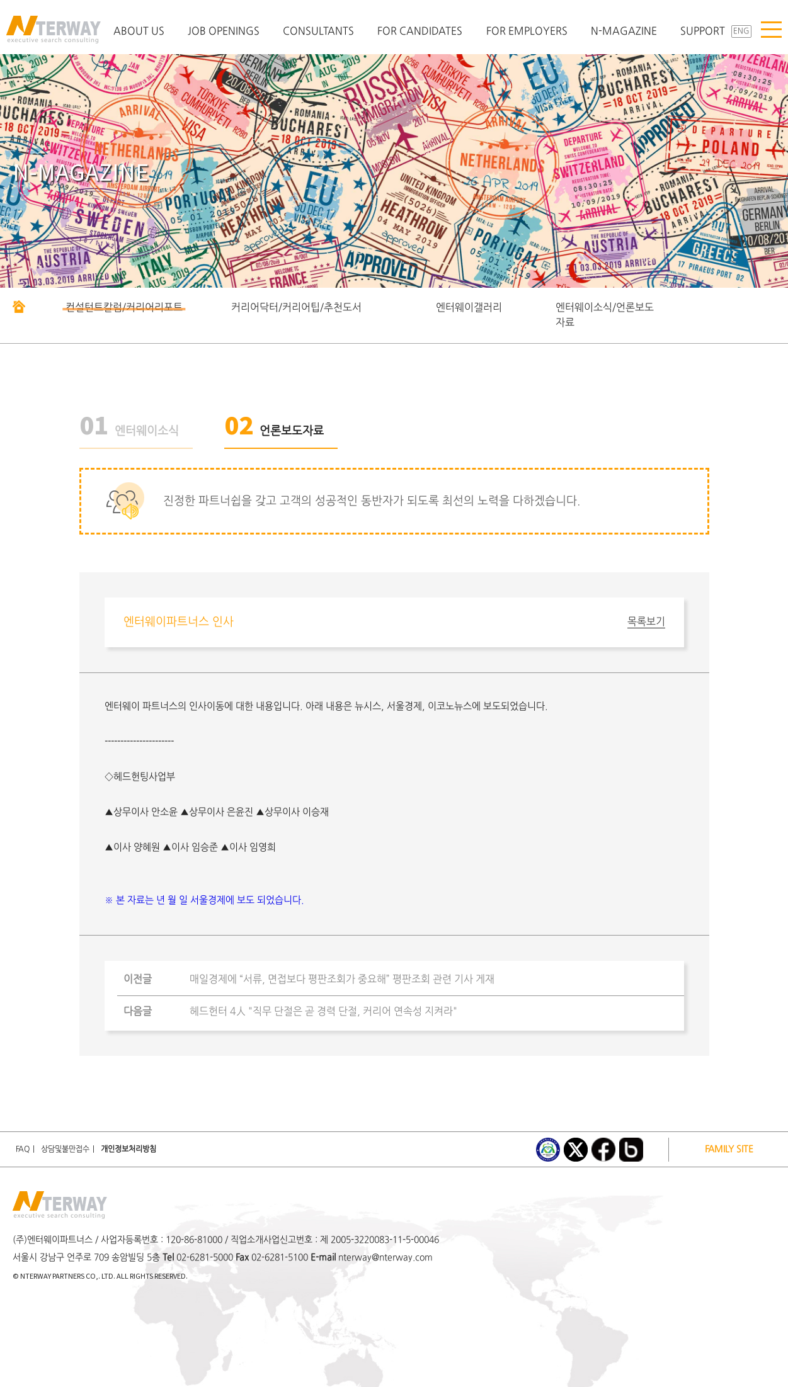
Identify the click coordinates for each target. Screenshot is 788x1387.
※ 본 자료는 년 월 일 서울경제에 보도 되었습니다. (204, 900)
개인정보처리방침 (128, 1149)
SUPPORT (702, 31)
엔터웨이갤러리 (469, 308)
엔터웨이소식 (129, 432)
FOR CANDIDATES (419, 31)
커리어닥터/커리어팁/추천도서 (296, 308)
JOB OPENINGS (224, 31)
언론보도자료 (274, 432)
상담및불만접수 (65, 1149)
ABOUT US (138, 31)
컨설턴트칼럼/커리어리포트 (124, 308)
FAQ (23, 1149)
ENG (741, 31)
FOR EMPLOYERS (527, 31)
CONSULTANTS (318, 31)
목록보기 (646, 622)
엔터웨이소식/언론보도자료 (605, 315)
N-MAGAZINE (624, 31)
